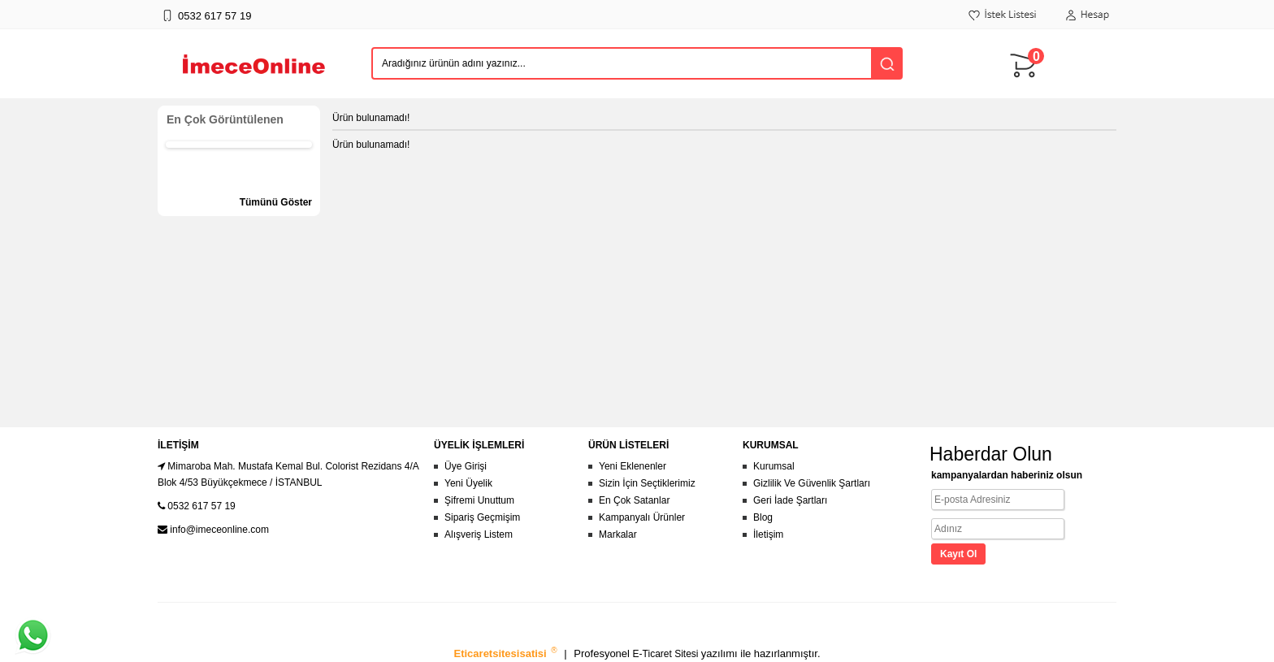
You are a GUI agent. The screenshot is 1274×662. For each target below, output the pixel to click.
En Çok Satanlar (634, 500)
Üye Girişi (465, 466)
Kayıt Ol (958, 554)
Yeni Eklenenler (632, 466)
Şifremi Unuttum (479, 500)
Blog (763, 517)
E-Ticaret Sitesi (667, 654)
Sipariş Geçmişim (482, 517)
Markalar (618, 534)
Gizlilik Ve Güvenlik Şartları (811, 483)
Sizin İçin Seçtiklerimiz (647, 483)
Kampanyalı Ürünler (642, 517)
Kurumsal (774, 466)
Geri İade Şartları (790, 500)
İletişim (768, 534)
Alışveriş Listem (478, 534)
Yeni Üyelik (468, 483)
